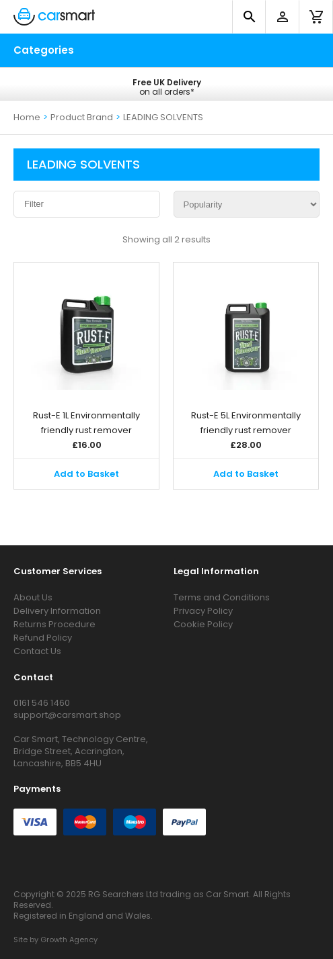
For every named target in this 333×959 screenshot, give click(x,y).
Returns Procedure (54, 624)
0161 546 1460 (41, 702)
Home (26, 117)
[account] (282, 17)
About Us (32, 597)
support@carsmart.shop (67, 715)
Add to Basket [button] (86, 473)
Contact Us (37, 651)
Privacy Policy (203, 610)
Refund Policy (42, 637)
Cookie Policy (203, 624)
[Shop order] (247, 204)
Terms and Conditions (222, 597)
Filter (34, 204)
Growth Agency (69, 939)
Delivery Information (57, 610)
